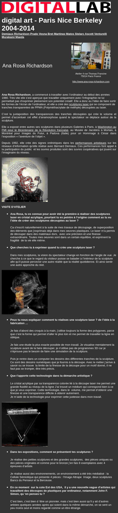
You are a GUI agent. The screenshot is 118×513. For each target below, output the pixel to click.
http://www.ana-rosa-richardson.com (90, 81)
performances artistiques (90, 142)
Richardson (22, 33)
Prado (34, 33)
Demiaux (8, 33)
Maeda (19, 37)
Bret (51, 33)
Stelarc (80, 33)
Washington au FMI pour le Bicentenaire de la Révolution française (59, 128)
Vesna (43, 33)
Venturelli (100, 33)
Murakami (8, 37)
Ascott (89, 33)
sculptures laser (79, 104)
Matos (70, 33)
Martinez (60, 33)
